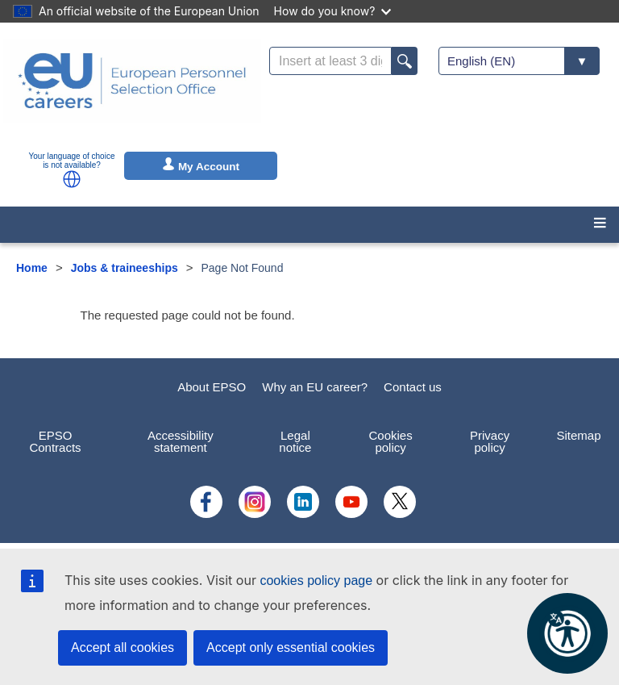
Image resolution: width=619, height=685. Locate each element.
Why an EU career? (315, 387)
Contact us (413, 387)
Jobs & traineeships (124, 267)
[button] (71, 179)
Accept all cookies (122, 647)
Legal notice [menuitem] (295, 441)
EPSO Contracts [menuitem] (55, 441)
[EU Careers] (132, 91)
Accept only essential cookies (290, 647)
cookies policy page (316, 580)
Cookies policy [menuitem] (391, 441)
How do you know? (333, 11)
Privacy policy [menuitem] (489, 441)
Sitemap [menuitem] (578, 435)
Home (32, 267)
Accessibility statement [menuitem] (180, 441)
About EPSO (211, 387)
